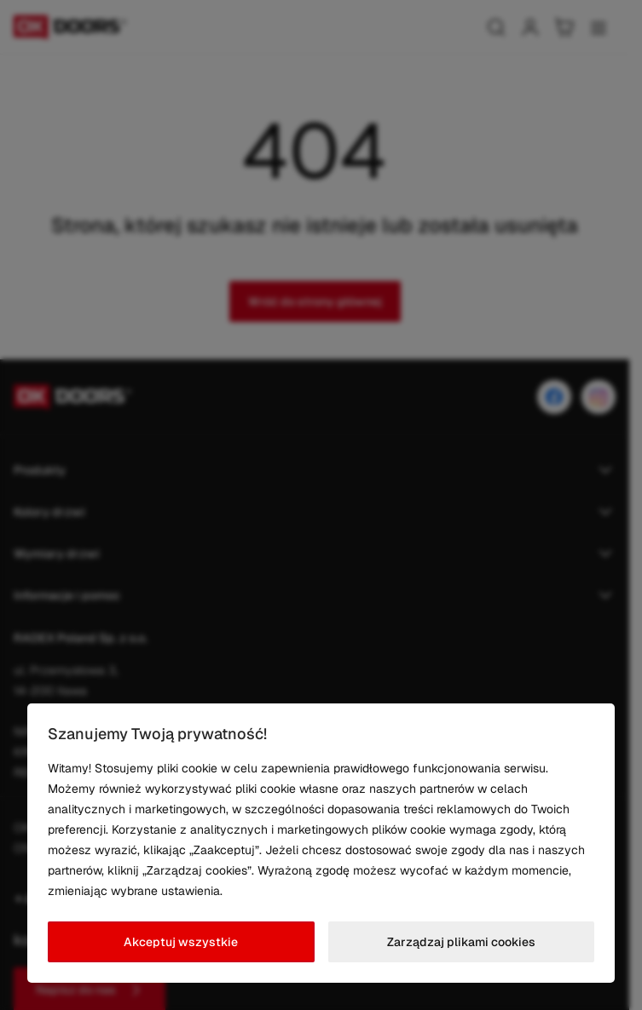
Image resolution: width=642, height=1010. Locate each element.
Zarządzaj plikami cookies (461, 942)
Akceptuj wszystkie (181, 942)
